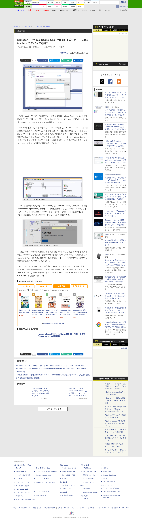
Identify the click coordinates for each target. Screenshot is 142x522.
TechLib (85, 499)
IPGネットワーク (106, 485)
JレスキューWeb (88, 479)
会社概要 (91, 508)
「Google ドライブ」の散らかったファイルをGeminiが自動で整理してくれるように (115, 296)
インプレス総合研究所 (23, 475)
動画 (100, 10)
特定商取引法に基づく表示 (120, 508)
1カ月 (124, 30)
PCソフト (43, 286)
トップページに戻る (52, 409)
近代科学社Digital (67, 495)
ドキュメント (85, 10)
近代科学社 (63, 492)
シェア (44, 60)
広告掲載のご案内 (49, 508)
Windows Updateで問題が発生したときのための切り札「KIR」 (115, 423)
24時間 (106, 30)
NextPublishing (41, 495)
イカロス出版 (85, 465)
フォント (107, 10)
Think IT (18, 468)
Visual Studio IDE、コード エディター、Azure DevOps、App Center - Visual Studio (51, 366)
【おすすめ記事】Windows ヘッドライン (113, 379)
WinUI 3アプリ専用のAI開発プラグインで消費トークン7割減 (115, 400)
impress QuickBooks (110, 475)
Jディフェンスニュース (90, 471)
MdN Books (86, 489)
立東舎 (64, 479)
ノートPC (26, 286)
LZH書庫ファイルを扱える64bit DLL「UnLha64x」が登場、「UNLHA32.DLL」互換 (115, 160)
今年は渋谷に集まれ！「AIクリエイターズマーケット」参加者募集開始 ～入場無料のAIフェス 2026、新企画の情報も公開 (115, 199)
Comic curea (107, 471)
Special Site (103, 64)
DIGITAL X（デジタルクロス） (46, 482)
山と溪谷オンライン (68, 485)
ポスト (27, 60)
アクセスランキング (106, 27)
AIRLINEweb (87, 468)
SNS (93, 10)
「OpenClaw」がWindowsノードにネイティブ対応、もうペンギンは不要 (115, 213)
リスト (34, 60)
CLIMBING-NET (67, 489)
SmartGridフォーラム (43, 468)
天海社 (106, 468)
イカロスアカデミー (89, 482)
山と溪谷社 (63, 482)
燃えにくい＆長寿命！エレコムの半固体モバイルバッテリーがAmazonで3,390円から (115, 262)
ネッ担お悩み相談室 (22, 486)
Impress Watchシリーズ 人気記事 (111, 341)
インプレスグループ (102, 508)
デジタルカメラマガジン (24, 492)
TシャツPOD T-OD (68, 475)
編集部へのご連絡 (63, 508)
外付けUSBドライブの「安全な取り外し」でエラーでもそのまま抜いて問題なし (115, 386)
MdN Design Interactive (90, 492)
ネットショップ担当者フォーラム (46, 471)
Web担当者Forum (21, 471)
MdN (82, 486)
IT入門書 (61, 286)
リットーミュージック (69, 468)
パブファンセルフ (109, 481)
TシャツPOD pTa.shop (111, 488)
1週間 (115, 30)
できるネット (20, 496)
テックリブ (84, 496)
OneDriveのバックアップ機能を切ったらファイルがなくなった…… (115, 438)
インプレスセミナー (42, 479)
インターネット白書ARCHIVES (26, 499)
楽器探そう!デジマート (69, 471)
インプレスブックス (42, 492)
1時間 (97, 30)
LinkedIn (79, 60)
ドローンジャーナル (22, 482)
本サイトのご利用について (21, 508)
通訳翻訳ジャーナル (89, 475)
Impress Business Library (44, 475)
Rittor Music (64, 465)
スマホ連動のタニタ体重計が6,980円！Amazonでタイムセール (115, 242)
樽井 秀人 (64, 53)
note (68, 60)
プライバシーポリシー (79, 508)
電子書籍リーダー (79, 286)
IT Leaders (19, 479)
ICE (102, 465)
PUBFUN (104, 479)
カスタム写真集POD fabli (112, 492)
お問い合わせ (37, 508)
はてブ (56, 60)
